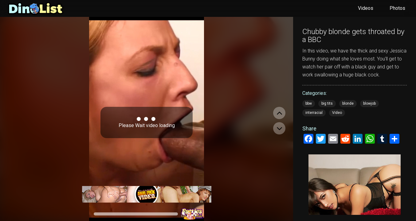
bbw (308, 103)
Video (337, 112)
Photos (397, 8)
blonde (348, 103)
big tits (327, 103)
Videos (365, 8)
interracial (314, 112)
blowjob (369, 103)
